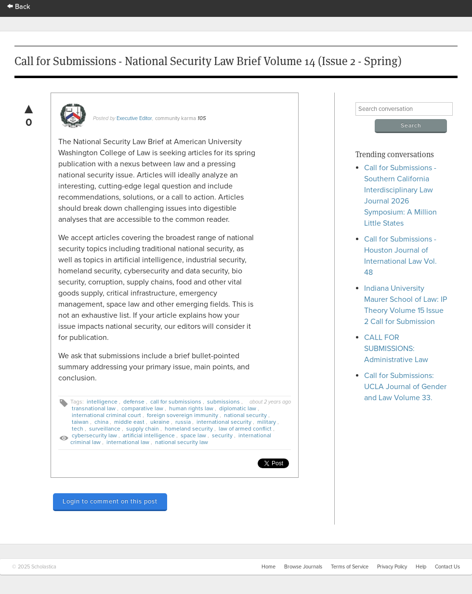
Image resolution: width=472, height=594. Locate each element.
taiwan (80, 421)
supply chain (142, 428)
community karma (175, 118)
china (101, 421)
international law (127, 442)
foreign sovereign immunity (182, 415)
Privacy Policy (392, 567)
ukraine (160, 421)
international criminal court (106, 415)
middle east (129, 421)
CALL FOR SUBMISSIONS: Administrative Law (396, 348)
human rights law (191, 408)
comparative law (142, 408)
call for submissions (175, 401)
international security (224, 421)
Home (268, 567)
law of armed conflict (245, 428)
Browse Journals (303, 567)
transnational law (94, 408)
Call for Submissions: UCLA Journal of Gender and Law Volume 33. (405, 387)
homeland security (189, 428)
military (266, 421)
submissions (223, 401)
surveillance (104, 428)
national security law (181, 442)
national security (245, 415)
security (222, 435)
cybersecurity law (94, 435)
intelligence (102, 401)
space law (193, 435)
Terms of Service (349, 567)
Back (18, 6)
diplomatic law (237, 408)
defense (133, 401)
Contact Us (447, 567)
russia (183, 421)
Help (421, 567)
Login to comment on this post (110, 501)
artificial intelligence (149, 435)
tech (77, 428)
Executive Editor (134, 118)
